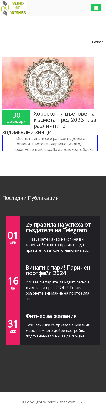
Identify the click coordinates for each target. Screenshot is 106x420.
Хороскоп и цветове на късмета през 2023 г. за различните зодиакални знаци (49, 122)
